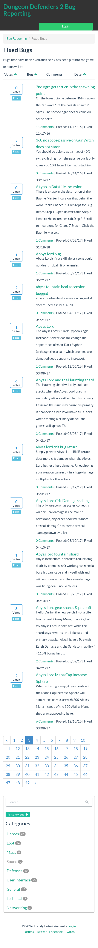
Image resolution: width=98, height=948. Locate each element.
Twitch (70, 932)
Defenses (18, 871)
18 (76, 748)
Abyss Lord (45, 326)
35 (66, 766)
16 (56, 748)
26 (66, 757)
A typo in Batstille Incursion (59, 186)
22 (27, 757)
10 (83, 740)
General (17, 889)
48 (17, 783)
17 (66, 748)
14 (37, 748)
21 (17, 757)
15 (46, 748)
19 (85, 748)
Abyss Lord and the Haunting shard (65, 380)
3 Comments (45, 433)
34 (56, 766)
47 (8, 783)
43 (56, 774)
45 (76, 774)
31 (27, 766)
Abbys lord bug (48, 254)
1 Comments (45, 127)
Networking (19, 907)
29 (8, 766)
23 (37, 757)
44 (66, 774)
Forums (29, 932)
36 (76, 766)
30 (17, 766)
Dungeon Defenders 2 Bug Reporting (39, 10)
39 (17, 774)
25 (56, 757)
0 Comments (45, 173)
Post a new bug (18, 814)
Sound (15, 861)
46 (85, 774)
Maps (14, 852)
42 (46, 774)
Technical (17, 898)
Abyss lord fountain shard (57, 554)
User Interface (22, 880)
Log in (65, 26)
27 (76, 757)
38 (8, 774)
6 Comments (45, 721)
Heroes (16, 834)
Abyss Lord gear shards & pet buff (63, 607)
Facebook (56, 932)
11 (8, 748)
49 (27, 783)
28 (85, 757)
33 (46, 766)
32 (37, 766)
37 (85, 766)
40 (27, 774)
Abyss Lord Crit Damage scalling (63, 500)
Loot (14, 843)
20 (8, 757)
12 (17, 748)
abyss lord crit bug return (57, 447)
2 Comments (45, 661)
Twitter (41, 932)
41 (37, 774)
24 (46, 757)
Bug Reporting (16, 38)
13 (27, 748)
